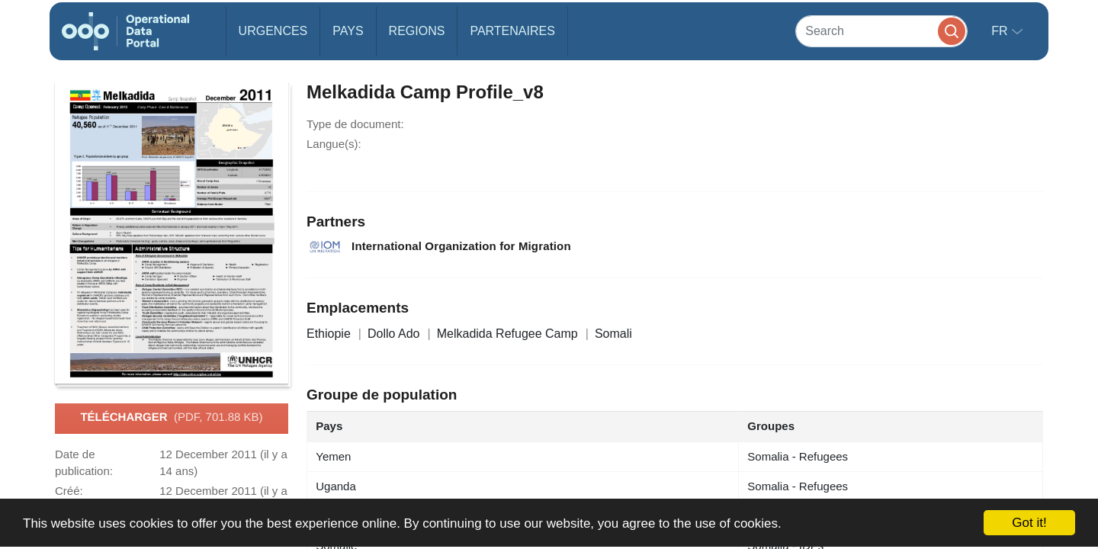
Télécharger (171, 418)
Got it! (1029, 522)
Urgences (273, 30)
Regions (417, 30)
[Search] (881, 31)
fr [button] (1001, 30)
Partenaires (512, 30)
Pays (347, 30)
